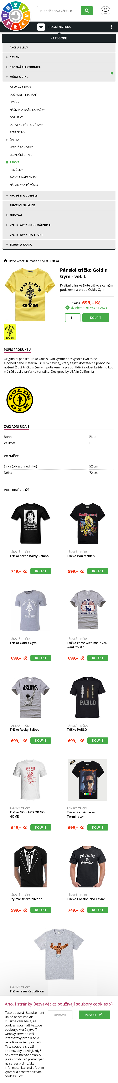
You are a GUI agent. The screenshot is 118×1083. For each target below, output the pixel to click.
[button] (112, 26)
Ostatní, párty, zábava (26, 125)
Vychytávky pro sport (26, 235)
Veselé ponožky (21, 147)
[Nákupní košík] (105, 11)
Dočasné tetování (23, 95)
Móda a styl (19, 77)
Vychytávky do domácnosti (30, 225)
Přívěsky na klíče (22, 205)
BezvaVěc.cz (16, 261)
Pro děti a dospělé (24, 195)
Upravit (60, 1025)
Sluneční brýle (21, 155)
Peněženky (17, 132)
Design (14, 57)
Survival (16, 215)
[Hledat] (87, 10)
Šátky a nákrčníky (23, 177)
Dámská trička (20, 87)
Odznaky (16, 117)
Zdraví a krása (21, 244)
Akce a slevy (19, 47)
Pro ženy (16, 170)
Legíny (14, 102)
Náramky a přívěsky (24, 185)
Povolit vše (94, 1025)
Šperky (14, 140)
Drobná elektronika (25, 67)
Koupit (95, 318)
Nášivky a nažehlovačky (27, 110)
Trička (14, 162)
